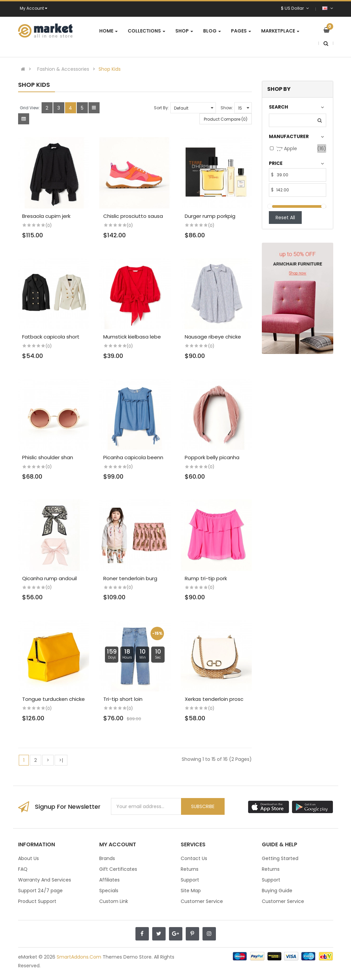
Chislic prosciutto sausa (133, 216)
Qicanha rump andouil (49, 578)
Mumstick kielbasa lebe (132, 336)
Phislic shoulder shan (47, 457)
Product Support (37, 901)
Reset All (285, 217)
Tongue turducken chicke (53, 699)
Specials (108, 890)
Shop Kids (110, 69)
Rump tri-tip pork (206, 578)
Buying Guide (277, 890)
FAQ (22, 869)
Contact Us (194, 858)
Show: (227, 108)
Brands (107, 858)
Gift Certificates (118, 869)
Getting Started (280, 858)
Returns (189, 869)
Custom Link (113, 901)
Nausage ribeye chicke (213, 336)
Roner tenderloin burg (130, 578)
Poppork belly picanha (212, 457)
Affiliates (109, 879)
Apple (286, 148)
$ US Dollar (295, 8)
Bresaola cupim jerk (46, 216)
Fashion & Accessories (63, 69)
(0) (49, 225)
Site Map (191, 890)
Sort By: (161, 108)
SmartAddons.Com (79, 957)
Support (190, 879)
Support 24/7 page (40, 890)
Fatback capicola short (50, 336)
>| (61, 760)
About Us (28, 858)
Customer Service (202, 901)
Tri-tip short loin (122, 699)
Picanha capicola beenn (133, 457)
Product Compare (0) (225, 119)
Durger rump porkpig (210, 216)
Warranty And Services (44, 879)
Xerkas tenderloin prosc (214, 699)
